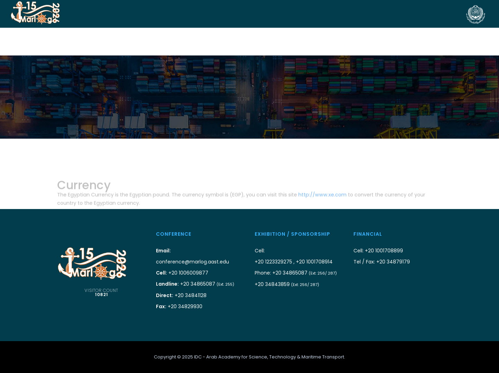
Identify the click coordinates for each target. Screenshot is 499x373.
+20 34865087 (195, 283)
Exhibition (261, 42)
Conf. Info (195, 42)
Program (325, 42)
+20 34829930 (179, 306)
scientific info (402, 42)
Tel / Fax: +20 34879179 (381, 261)
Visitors (294, 42)
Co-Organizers (111, 42)
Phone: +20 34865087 (296, 272)
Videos (475, 42)
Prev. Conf (444, 42)
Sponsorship (156, 42)
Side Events (360, 42)
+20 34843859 (287, 284)
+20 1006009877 (182, 272)
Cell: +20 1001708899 (378, 250)
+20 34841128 (181, 295)
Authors (228, 42)
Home (75, 42)
